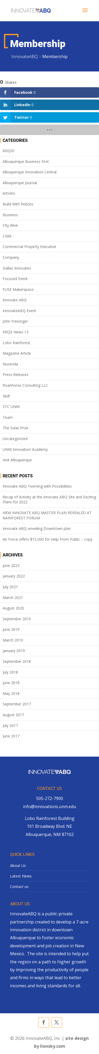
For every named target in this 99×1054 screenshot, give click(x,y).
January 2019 (14, 650)
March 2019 (13, 640)
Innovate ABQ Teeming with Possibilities (37, 486)
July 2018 (10, 672)
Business (10, 214)
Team (8, 417)
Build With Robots (18, 204)
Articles (9, 193)
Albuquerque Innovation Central (29, 171)
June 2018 (11, 682)
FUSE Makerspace (18, 289)
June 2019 (11, 629)
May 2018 (11, 693)
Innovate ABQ (15, 299)
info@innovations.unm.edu (49, 806)
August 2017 (13, 714)
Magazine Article (17, 353)
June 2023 (11, 565)
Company (11, 257)
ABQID (9, 150)
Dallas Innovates (17, 268)
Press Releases (16, 374)
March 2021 (13, 597)
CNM (7, 236)
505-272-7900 (49, 798)
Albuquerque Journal (20, 182)
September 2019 (17, 618)
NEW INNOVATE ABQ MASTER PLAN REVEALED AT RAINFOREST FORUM (47, 515)
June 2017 (11, 735)
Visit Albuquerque (17, 459)
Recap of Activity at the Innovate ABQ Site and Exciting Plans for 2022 (49, 499)
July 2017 (10, 725)
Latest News (21, 876)
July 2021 (10, 586)
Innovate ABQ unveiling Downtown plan (37, 528)
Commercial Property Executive (29, 246)
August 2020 (13, 608)
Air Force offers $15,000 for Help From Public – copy (47, 539)
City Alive (10, 225)
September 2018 (17, 661)
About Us (18, 865)
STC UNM (11, 406)
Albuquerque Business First (26, 161)
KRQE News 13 (16, 331)
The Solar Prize (16, 427)
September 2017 (17, 703)
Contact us (19, 886)
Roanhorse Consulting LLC (25, 385)
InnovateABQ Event (19, 310)
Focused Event (15, 278)
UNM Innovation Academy (25, 449)
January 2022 (14, 576)
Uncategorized (15, 438)
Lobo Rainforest (16, 342)
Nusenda (10, 363)
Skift (6, 396)
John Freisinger (15, 321)
